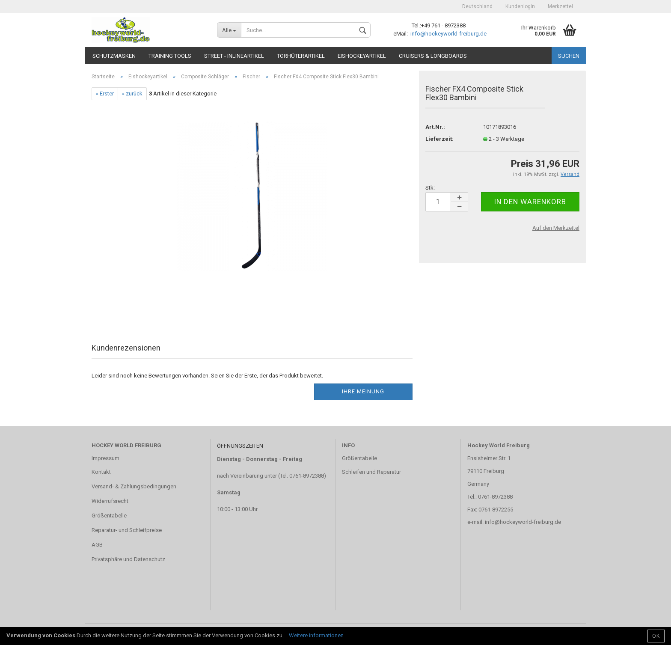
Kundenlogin (520, 6)
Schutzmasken (114, 56)
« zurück (132, 93)
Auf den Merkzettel (555, 228)
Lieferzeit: (439, 139)
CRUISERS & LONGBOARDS (433, 56)
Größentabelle (109, 515)
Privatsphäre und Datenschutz (128, 559)
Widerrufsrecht (110, 501)
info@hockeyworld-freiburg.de (448, 33)
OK (656, 636)
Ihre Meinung (363, 391)
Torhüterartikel (301, 56)
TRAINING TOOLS (169, 56)
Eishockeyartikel (362, 56)
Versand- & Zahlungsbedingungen (134, 486)
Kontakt (101, 472)
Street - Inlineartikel (234, 56)
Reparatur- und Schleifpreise (127, 530)
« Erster (105, 93)
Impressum (105, 458)
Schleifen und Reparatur (371, 472)
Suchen (568, 56)
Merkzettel (560, 6)
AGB (97, 544)
